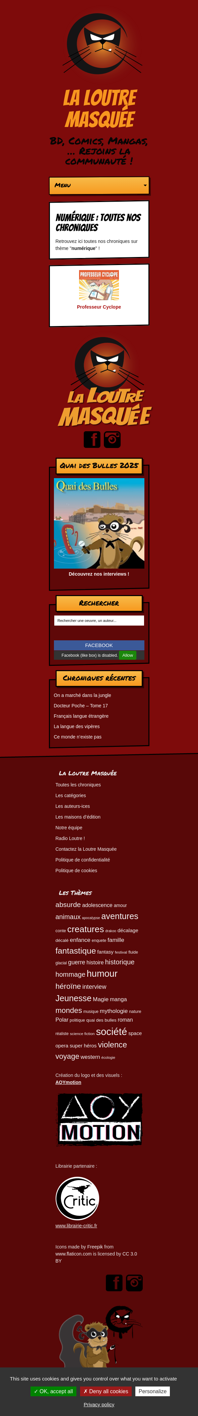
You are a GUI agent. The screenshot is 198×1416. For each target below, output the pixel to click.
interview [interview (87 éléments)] (94, 986)
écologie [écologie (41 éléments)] (108, 1057)
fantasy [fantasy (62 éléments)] (105, 952)
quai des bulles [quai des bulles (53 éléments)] (101, 1020)
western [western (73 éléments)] (90, 1057)
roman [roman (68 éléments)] (125, 1020)
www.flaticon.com (74, 1254)
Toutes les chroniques (78, 784)
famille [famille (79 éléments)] (116, 940)
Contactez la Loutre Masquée (86, 849)
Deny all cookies (105, 1391)
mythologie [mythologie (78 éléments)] (114, 1011)
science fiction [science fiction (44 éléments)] (82, 1033)
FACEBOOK (99, 645)
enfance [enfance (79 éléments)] (80, 940)
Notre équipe (69, 827)
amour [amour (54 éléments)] (120, 905)
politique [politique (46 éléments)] (77, 1020)
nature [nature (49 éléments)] (135, 1011)
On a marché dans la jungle (82, 695)
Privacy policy (99, 1404)
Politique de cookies (76, 870)
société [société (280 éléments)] (111, 1031)
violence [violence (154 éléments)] (112, 1044)
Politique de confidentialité (83, 859)
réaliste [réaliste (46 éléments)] (62, 1033)
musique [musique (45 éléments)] (90, 1011)
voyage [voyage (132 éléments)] (67, 1056)
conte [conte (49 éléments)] (61, 930)
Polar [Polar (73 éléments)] (62, 1020)
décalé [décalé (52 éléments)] (62, 940)
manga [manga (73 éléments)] (118, 999)
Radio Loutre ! (70, 838)
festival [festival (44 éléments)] (121, 952)
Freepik (95, 1246)
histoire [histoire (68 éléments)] (95, 962)
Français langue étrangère (81, 716)
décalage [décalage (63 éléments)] (128, 930)
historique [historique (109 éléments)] (120, 962)
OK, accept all (53, 1391)
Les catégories (71, 795)
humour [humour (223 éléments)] (102, 973)
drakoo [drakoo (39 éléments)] (110, 931)
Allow (127, 655)
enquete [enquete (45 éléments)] (99, 940)
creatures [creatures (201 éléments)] (85, 929)
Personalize (153, 1391)
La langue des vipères (77, 726)
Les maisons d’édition (78, 817)
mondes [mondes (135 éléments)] (69, 1010)
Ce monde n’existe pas (78, 736)
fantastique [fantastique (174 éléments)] (76, 950)
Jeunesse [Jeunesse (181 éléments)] (74, 998)
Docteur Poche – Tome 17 (81, 705)
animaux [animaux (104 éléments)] (68, 916)
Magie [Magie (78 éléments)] (101, 999)
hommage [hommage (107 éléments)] (70, 974)
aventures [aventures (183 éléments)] (119, 916)
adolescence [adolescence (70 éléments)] (97, 905)
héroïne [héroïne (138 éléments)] (68, 986)
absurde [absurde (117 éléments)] (68, 904)
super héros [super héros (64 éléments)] (83, 1045)
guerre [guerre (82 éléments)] (76, 962)
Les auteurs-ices (73, 806)
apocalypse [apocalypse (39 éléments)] (91, 918)
